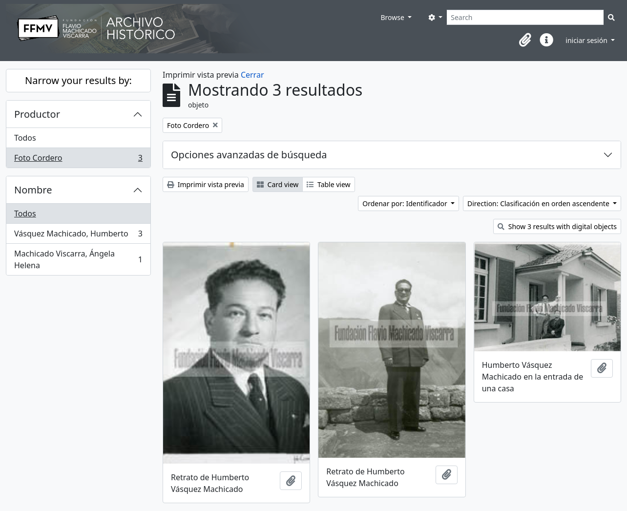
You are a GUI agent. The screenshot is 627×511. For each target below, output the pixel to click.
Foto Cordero (78, 160)
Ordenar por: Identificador (405, 203)
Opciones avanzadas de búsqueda (249, 154)
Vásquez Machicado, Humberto (78, 236)
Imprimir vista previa (205, 184)
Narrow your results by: (78, 80)
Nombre (33, 189)
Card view (277, 184)
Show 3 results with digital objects (557, 226)
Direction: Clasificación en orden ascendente (539, 203)
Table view (328, 184)
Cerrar (252, 74)
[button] (525, 40)
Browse (393, 17)
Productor (37, 114)
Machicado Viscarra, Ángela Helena (78, 259)
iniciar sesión (587, 40)
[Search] (525, 17)
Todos (25, 137)
